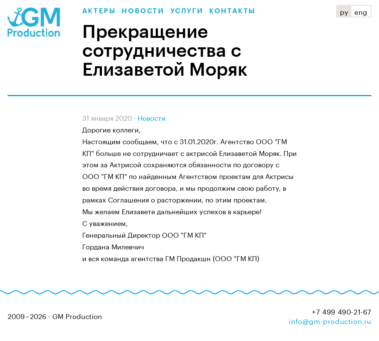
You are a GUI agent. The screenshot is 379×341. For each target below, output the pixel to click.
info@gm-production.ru (330, 320)
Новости (143, 11)
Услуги (187, 11)
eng (361, 11)
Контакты (232, 11)
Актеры (99, 11)
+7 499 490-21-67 (341, 311)
